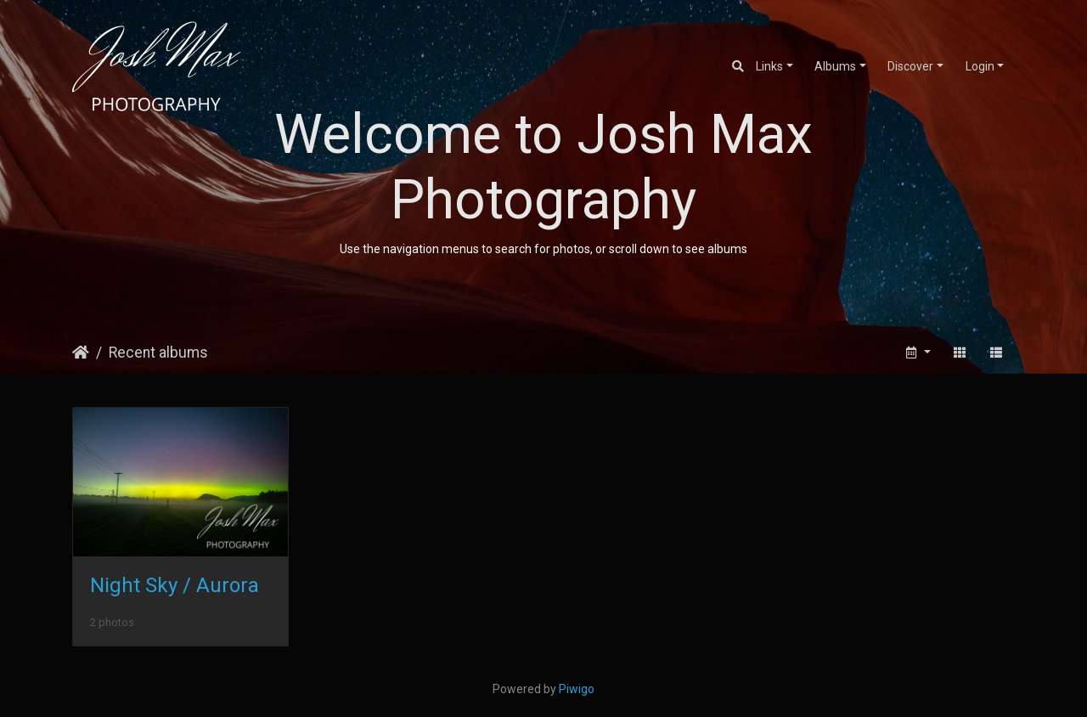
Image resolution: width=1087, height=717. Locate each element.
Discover (910, 66)
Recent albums (158, 352)
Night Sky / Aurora (174, 585)
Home (80, 353)
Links (769, 66)
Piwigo (576, 689)
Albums (835, 66)
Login (980, 66)
